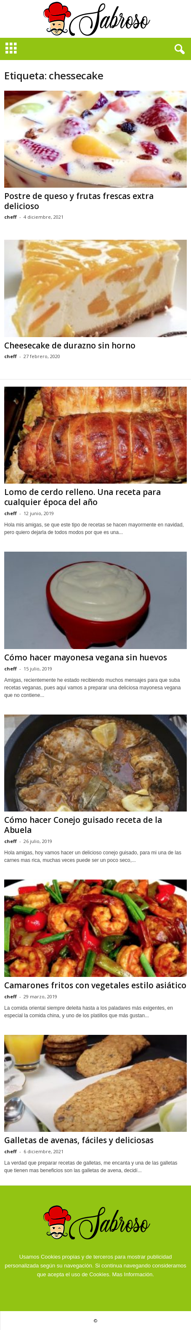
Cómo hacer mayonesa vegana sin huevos (85, 657)
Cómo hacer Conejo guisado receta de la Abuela (83, 824)
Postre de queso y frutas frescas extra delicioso (79, 201)
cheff (10, 217)
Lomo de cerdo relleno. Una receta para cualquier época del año (82, 497)
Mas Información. (133, 1274)
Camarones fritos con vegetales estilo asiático (95, 985)
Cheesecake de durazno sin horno (69, 345)
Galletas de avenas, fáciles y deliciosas (79, 1140)
